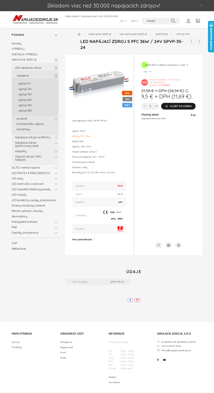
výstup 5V (24, 84)
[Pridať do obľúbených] (158, 245)
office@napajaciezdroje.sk (176, 351)
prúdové (22, 119)
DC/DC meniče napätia (26, 168)
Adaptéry (21, 151)
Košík (63, 358)
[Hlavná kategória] (79, 34)
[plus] (156, 106)
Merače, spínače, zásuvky (27, 211)
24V (127, 99)
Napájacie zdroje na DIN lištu (32, 137)
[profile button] (188, 21)
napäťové (23, 76)
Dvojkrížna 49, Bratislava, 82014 (178, 342)
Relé (14, 227)
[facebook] (130, 301)
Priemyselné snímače (24, 222)
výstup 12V (25, 89)
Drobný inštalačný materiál (28, 206)
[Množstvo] (150, 106)
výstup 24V (25, 100)
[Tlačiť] (178, 245)
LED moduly (19, 195)
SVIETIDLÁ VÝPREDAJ (25, 55)
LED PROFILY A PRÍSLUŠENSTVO (31, 173)
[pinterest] (137, 301)
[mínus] (144, 106)
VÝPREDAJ (18, 49)
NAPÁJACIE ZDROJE (24, 60)
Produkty (17, 347)
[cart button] (197, 21)
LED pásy (17, 179)
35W (127, 93)
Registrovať (66, 347)
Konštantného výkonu (30, 124)
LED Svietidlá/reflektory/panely (31, 189)
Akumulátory (19, 217)
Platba (112, 377)
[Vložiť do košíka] (178, 106)
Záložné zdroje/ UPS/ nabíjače (28, 159)
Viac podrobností (82, 239)
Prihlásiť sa (66, 342)
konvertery (23, 130)
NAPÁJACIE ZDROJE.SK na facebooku (157, 360)
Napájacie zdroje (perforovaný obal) (27, 144)
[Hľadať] (161, 21)
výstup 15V (25, 94)
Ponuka (18, 35)
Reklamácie (19, 249)
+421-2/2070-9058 (108, 16)
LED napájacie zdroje (28, 68)
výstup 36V (25, 105)
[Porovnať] (168, 245)
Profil (63, 353)
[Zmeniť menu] (134, 21)
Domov (16, 342)
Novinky (16, 44)
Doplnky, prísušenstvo (25, 233)
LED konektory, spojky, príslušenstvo (34, 200)
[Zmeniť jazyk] (122, 21)
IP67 (127, 105)
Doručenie (114, 382)
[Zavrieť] (201, 5)
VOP (14, 243)
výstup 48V (25, 111)
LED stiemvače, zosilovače (28, 184)
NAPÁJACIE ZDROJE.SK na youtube (164, 360)
